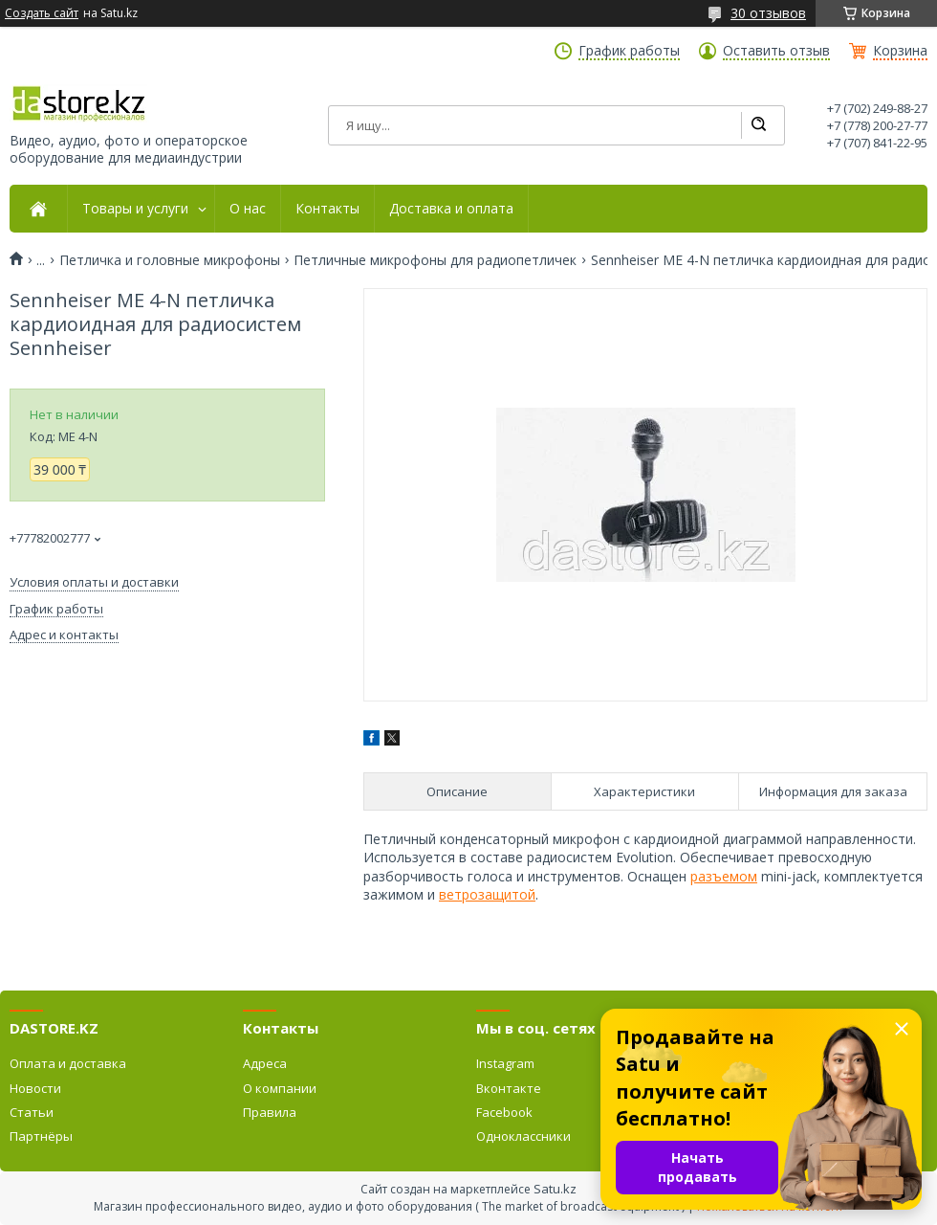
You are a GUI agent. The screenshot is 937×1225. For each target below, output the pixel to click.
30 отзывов (768, 13)
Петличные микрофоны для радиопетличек (435, 260)
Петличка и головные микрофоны (169, 260)
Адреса (265, 1063)
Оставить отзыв (776, 50)
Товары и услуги (135, 208)
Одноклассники (523, 1136)
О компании (279, 1088)
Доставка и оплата (451, 208)
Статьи (32, 1112)
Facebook (504, 1112)
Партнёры (41, 1136)
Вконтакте (508, 1088)
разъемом (723, 876)
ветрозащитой (487, 894)
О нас (247, 208)
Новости (35, 1088)
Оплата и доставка (68, 1063)
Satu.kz (555, 1188)
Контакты (327, 208)
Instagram (505, 1063)
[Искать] (758, 125)
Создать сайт (41, 13)
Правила (269, 1112)
